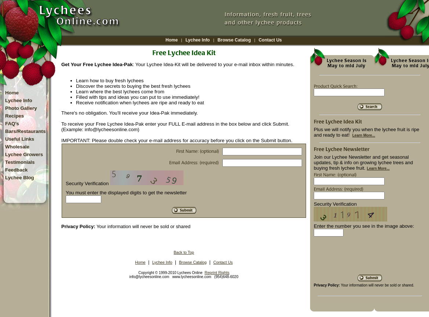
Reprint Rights (216, 272)
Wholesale (17, 147)
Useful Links (19, 139)
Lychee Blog (19, 177)
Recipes (14, 116)
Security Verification (87, 183)
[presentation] (369, 258)
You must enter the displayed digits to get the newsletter (126, 192)
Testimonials (19, 162)
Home (172, 40)
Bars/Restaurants (25, 131)
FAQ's (12, 123)
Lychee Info (197, 40)
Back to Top (184, 252)
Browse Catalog (234, 40)
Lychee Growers (24, 154)
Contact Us (270, 40)
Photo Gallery (21, 108)
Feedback (16, 170)
